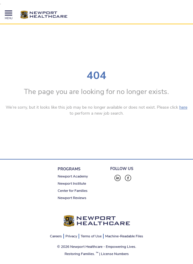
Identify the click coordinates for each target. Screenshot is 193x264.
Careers (56, 236)
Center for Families (73, 190)
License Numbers (115, 253)
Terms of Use (91, 236)
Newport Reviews (72, 197)
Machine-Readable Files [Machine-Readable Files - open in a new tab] (124, 236)
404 (96, 75)
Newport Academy (73, 176)
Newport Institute (72, 183)
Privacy (71, 236)
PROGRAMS (69, 169)
